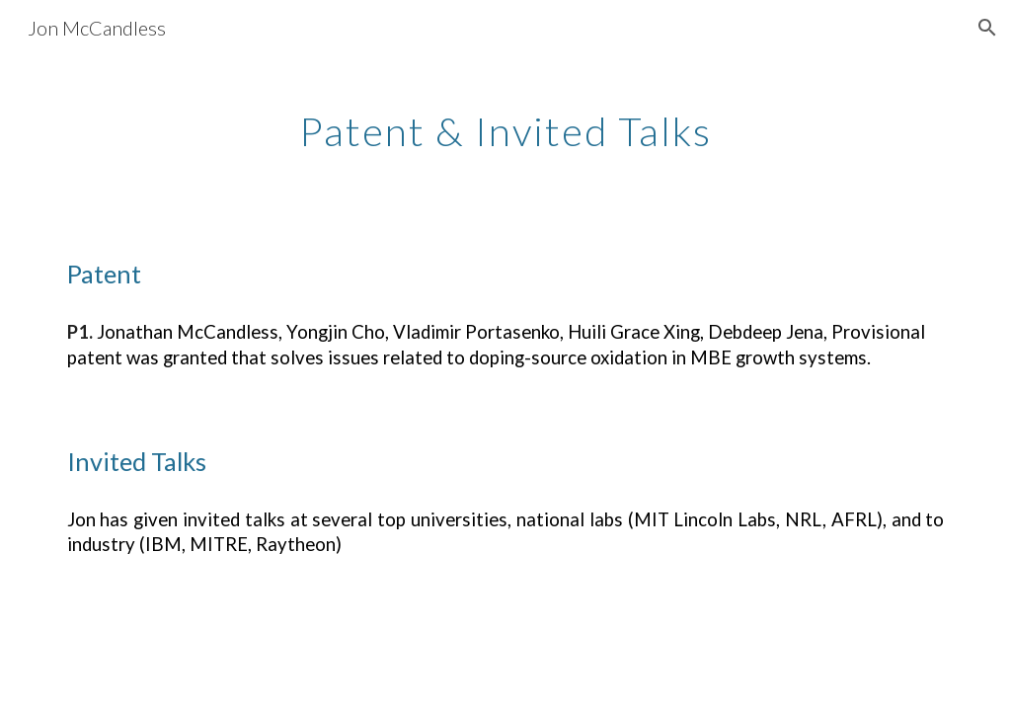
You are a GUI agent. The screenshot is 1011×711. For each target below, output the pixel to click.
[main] (505, 123)
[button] (987, 27)
